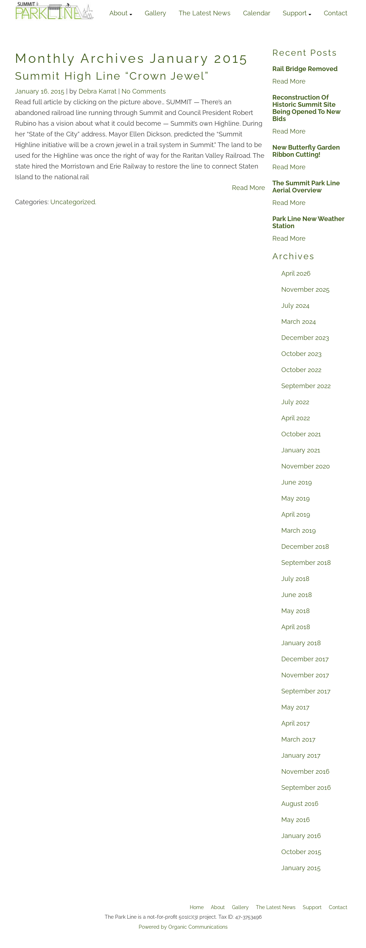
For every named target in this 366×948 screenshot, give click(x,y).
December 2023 (305, 337)
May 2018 (295, 611)
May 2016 (295, 819)
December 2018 (305, 546)
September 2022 (306, 386)
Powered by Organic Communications (183, 927)
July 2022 (295, 402)
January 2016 (301, 835)
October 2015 (301, 852)
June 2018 (296, 594)
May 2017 (295, 707)
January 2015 (301, 868)
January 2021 (300, 450)
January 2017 (301, 755)
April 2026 (296, 273)
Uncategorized (72, 202)
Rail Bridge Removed (305, 68)
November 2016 (305, 771)
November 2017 (305, 675)
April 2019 (295, 514)
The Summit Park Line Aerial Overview (306, 187)
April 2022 (295, 418)
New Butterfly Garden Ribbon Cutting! (306, 151)
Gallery (155, 13)
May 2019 (295, 498)
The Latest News (205, 13)
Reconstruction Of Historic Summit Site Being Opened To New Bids (306, 108)
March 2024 (298, 321)
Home (197, 907)
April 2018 (295, 627)
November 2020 (305, 466)
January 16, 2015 (40, 91)
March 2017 (298, 739)
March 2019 (298, 530)
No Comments (144, 91)
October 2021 (301, 434)
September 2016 (306, 787)
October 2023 (301, 353)
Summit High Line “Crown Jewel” (112, 76)
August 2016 (299, 803)
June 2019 (296, 482)
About (120, 13)
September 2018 (306, 562)
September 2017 (306, 691)
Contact (335, 13)
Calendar (256, 13)
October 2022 (301, 369)
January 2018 (301, 643)
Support (297, 13)
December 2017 (305, 659)
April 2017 (295, 723)
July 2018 (295, 578)
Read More (248, 187)
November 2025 (305, 289)
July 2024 (295, 305)
